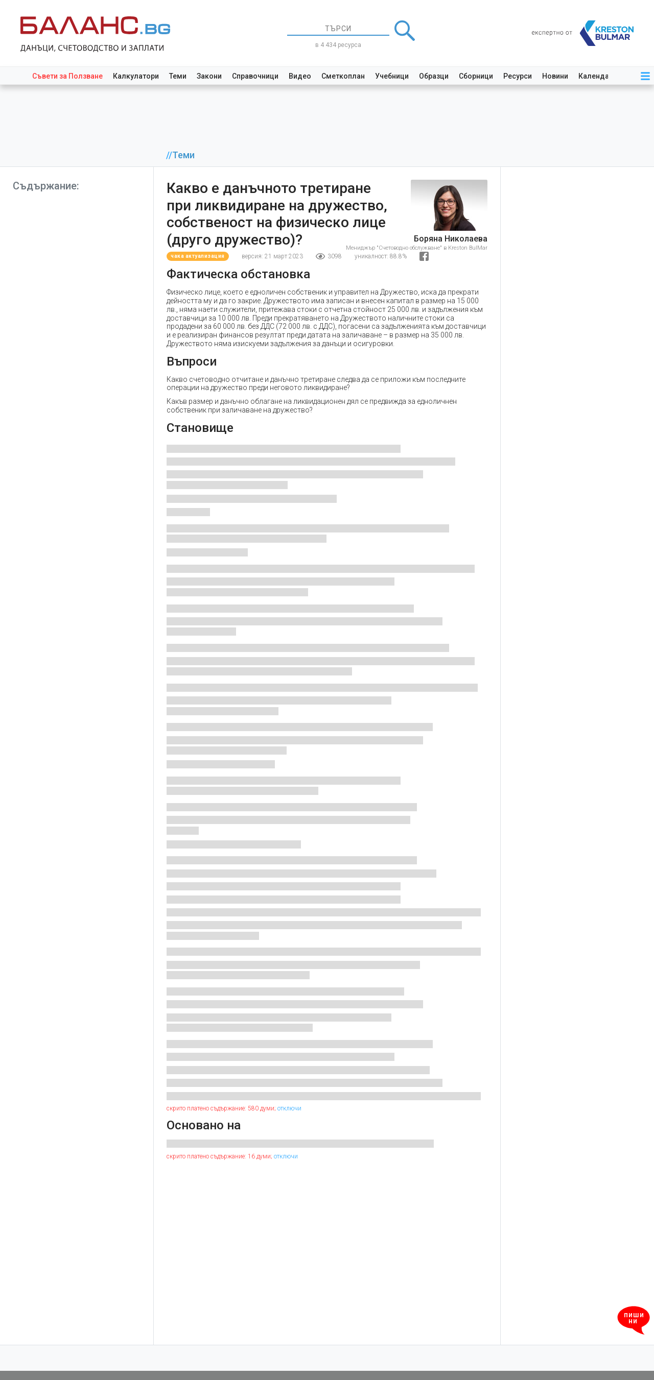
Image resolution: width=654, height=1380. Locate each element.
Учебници (392, 76)
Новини (555, 76)
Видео (300, 76)
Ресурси (517, 76)
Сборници (476, 76)
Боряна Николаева (450, 239)
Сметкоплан (343, 76)
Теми (177, 76)
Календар (595, 76)
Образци (434, 76)
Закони (209, 76)
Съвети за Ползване (67, 76)
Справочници (255, 76)
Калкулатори (136, 76)
